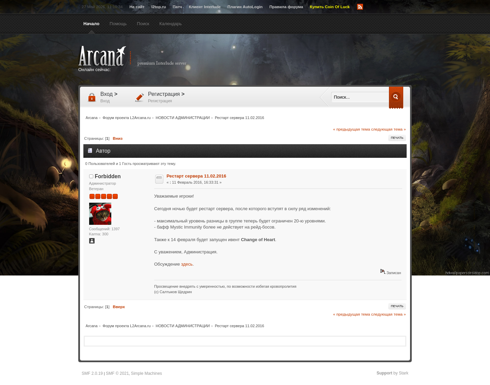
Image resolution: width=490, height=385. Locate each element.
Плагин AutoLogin (245, 6)
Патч (177, 6)
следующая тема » (388, 129)
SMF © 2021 (117, 373)
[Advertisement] (311, 60)
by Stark (392, 373)
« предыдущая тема (351, 129)
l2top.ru (158, 6)
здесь (187, 264)
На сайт (136, 6)
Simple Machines (146, 373)
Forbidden (108, 176)
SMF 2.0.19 (92, 373)
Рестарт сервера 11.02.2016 (196, 176)
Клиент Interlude (205, 6)
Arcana (139, 56)
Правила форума (286, 6)
